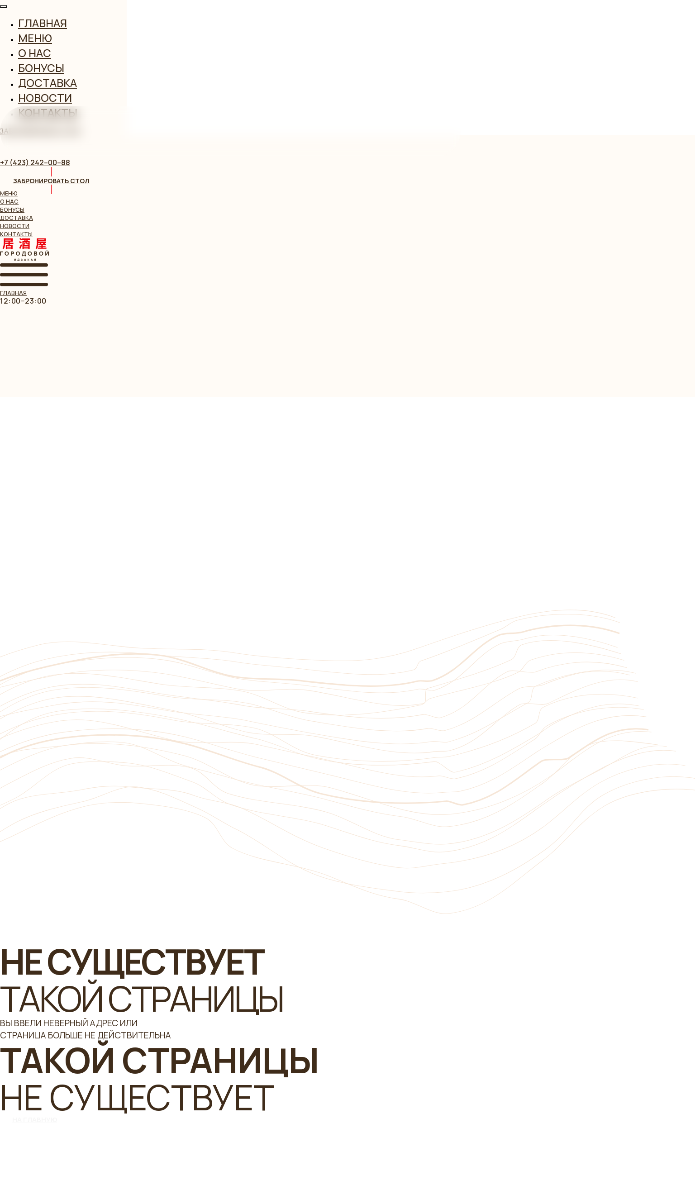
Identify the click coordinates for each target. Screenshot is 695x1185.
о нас (9, 201)
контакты (16, 234)
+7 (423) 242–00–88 (35, 162)
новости (14, 226)
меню (9, 193)
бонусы (12, 209)
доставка (16, 218)
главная (13, 293)
